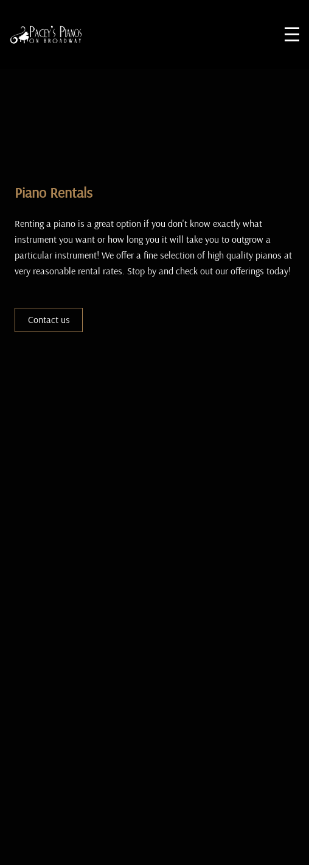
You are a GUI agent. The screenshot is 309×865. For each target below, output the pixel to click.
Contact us (49, 319)
